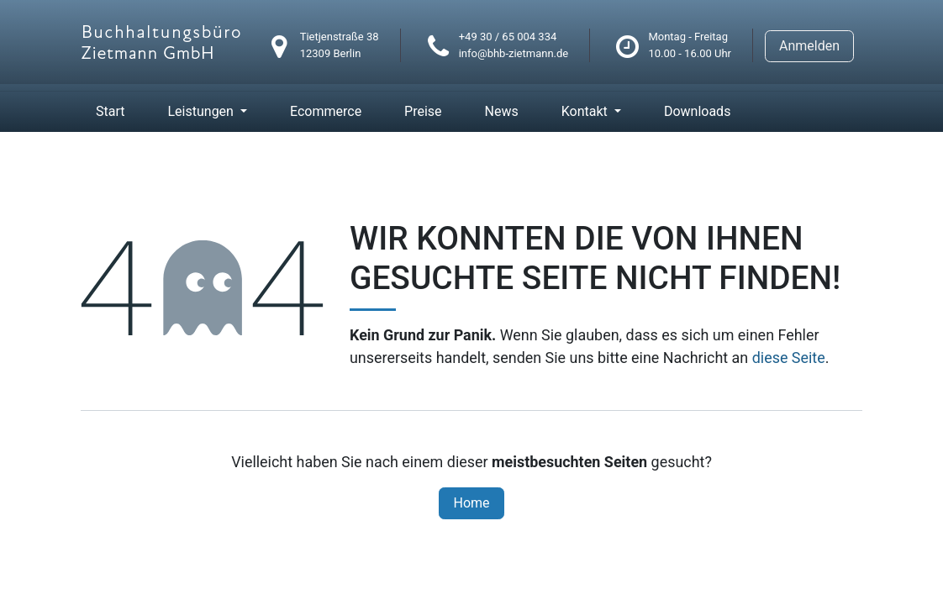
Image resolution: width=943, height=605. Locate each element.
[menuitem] (110, 112)
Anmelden (809, 46)
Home (471, 503)
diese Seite (788, 357)
